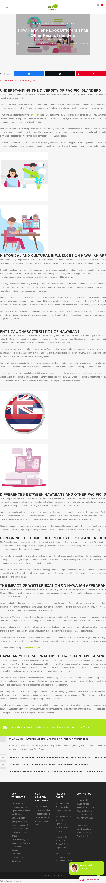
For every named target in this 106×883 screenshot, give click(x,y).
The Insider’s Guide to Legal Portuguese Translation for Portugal (64, 824)
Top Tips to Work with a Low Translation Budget (64, 857)
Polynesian (34, 115)
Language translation (45, 23)
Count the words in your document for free (43, 821)
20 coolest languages (31, 648)
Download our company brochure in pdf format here (43, 810)
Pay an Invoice (83, 825)
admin (59, 39)
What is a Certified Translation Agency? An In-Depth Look (64, 842)
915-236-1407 (86, 814)
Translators (66, 23)
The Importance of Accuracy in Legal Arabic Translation (64, 807)
